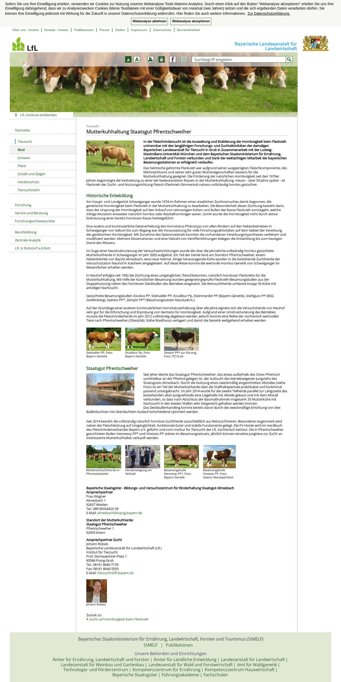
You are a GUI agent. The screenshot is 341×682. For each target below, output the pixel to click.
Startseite (22, 130)
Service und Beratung (31, 213)
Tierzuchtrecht (29, 190)
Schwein (24, 157)
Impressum (139, 30)
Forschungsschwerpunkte (35, 221)
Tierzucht (23, 141)
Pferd (22, 166)
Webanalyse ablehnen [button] (149, 21)
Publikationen (84, 30)
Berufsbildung (25, 232)
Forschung (23, 205)
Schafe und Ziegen (31, 174)
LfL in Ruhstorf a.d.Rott (32, 248)
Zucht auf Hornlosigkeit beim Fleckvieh (119, 619)
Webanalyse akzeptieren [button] (191, 21)
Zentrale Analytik (28, 240)
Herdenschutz (28, 182)
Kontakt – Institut (56, 30)
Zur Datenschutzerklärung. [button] (268, 13)
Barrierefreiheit (188, 30)
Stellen (120, 30)
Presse (104, 30)
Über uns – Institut (25, 30)
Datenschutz (162, 30)
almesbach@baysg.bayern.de (119, 512)
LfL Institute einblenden (38, 115)
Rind (21, 149)
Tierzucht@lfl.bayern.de (115, 572)
